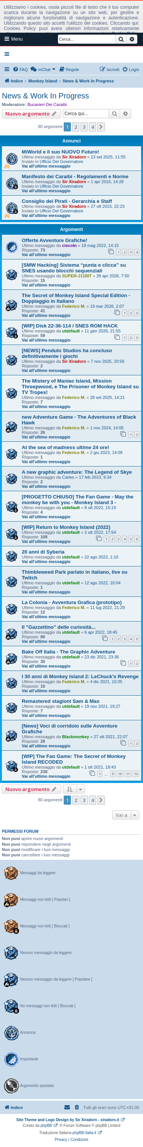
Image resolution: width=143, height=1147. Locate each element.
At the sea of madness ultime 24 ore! (65, 447)
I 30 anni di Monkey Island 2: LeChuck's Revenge (80, 676)
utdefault (71, 331)
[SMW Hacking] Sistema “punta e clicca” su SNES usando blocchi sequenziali (74, 268)
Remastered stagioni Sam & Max (61, 701)
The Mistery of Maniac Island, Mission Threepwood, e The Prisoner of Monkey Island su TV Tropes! (80, 386)
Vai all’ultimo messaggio (46, 166)
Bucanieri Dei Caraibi (47, 104)
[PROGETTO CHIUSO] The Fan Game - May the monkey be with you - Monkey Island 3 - (77, 499)
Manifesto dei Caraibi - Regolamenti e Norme (75, 176)
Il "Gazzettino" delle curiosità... (59, 627)
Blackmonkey (75, 736)
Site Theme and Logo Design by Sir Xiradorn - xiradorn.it (67, 1120)
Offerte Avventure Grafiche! (54, 240)
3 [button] (84, 126)
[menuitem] (20, 69)
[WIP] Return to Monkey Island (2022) (66, 527)
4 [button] (92, 126)
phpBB (46, 1125)
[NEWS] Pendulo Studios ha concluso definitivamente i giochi (67, 353)
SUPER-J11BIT (77, 276)
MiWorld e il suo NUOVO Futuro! (60, 152)
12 (136, 773)
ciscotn (69, 245)
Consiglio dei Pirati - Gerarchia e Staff (67, 201)
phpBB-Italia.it (84, 1133)
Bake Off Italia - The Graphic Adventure (68, 652)
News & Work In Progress (45, 96)
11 (128, 773)
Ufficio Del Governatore (61, 161)
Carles (68, 477)
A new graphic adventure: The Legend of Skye (77, 472)
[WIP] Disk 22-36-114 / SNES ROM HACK (70, 326)
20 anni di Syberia (43, 552)
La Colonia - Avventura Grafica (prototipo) (72, 602)
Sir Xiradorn (74, 157)
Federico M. (73, 306)
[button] (101, 126)
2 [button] (75, 126)
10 (120, 773)
